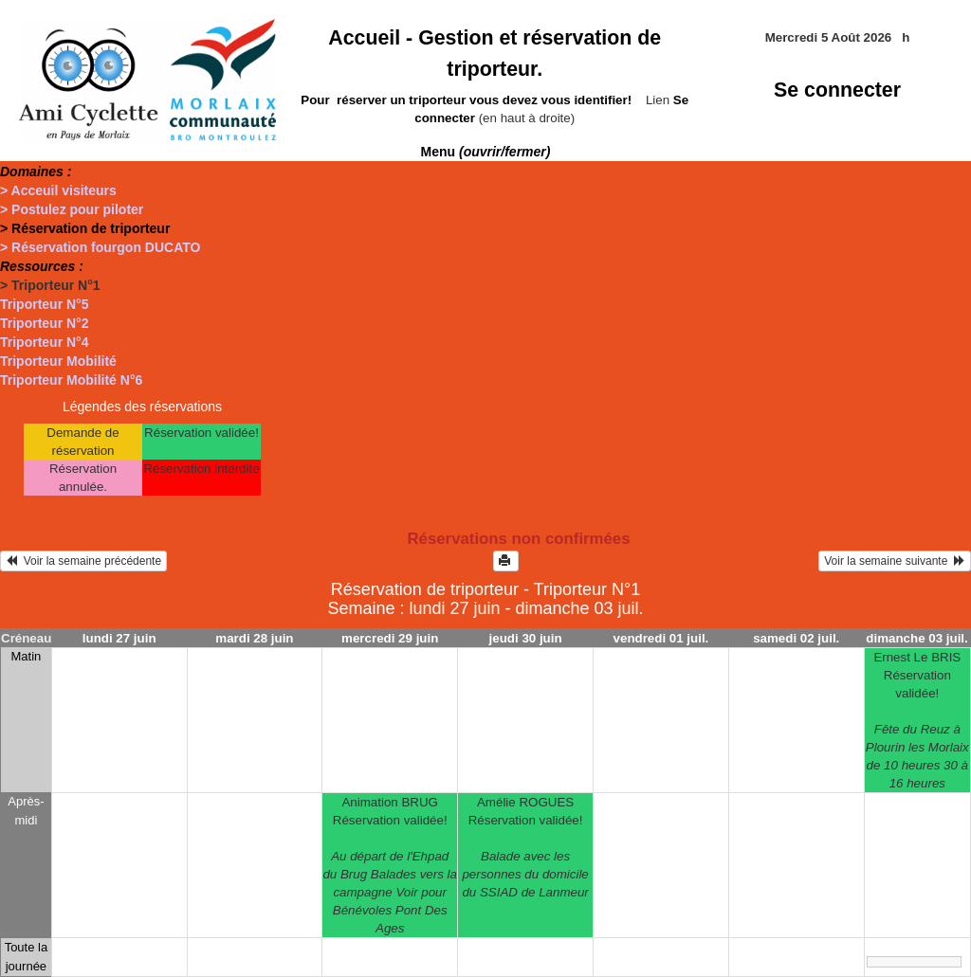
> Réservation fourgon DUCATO (100, 247)
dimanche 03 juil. (916, 638)
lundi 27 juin (119, 638)
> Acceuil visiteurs (58, 190)
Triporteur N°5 (44, 304)
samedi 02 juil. (796, 638)
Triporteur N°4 (44, 342)
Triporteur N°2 (44, 323)
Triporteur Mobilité (58, 361)
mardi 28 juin (254, 638)
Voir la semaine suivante (894, 561)
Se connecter (837, 90)
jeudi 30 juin (525, 638)
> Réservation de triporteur (85, 228)
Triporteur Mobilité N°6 (71, 380)
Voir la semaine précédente (83, 561)
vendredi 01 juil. (661, 638)
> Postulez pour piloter (71, 209)
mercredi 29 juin (389, 638)
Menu (486, 151)
